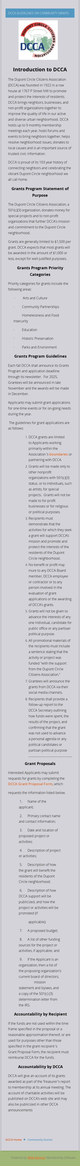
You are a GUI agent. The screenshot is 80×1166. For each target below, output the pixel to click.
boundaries (58, 454)
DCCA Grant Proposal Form (30, 784)
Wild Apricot (36, 1158)
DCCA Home (14, 1140)
